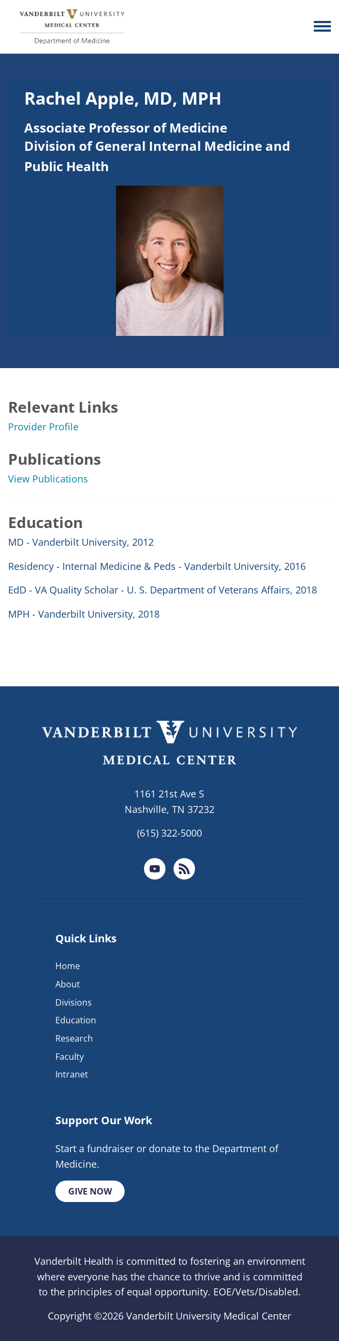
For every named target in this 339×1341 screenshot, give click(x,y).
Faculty (69, 1056)
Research (74, 1038)
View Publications (48, 478)
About (67, 984)
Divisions (73, 1002)
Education (75, 1020)
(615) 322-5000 (169, 832)
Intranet (71, 1074)
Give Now (90, 1191)
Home (67, 966)
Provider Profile (43, 426)
